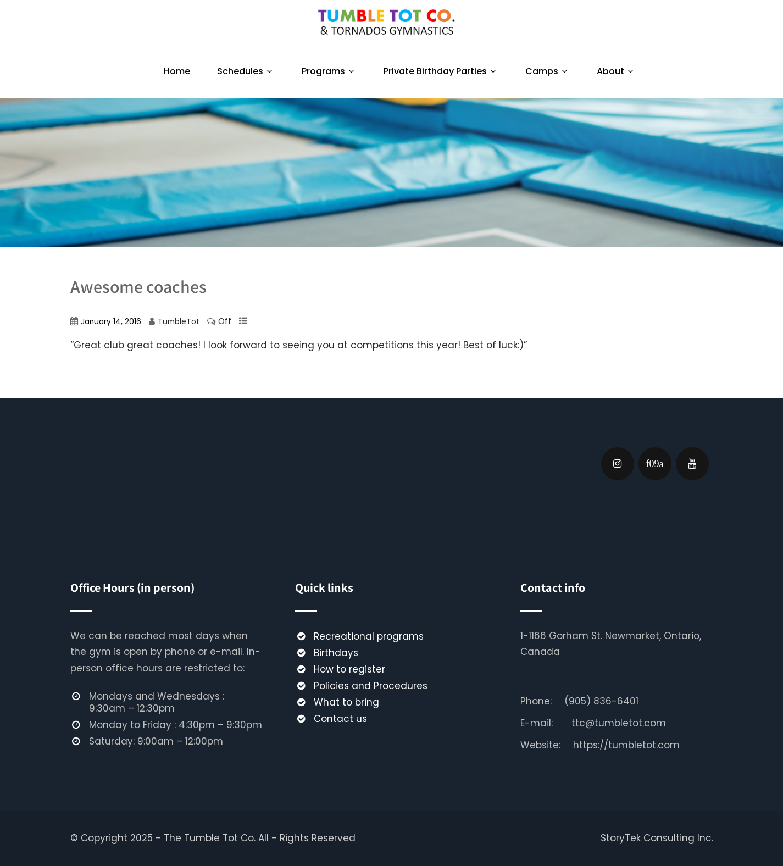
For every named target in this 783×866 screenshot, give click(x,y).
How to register (349, 669)
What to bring (346, 702)
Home (177, 71)
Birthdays (336, 652)
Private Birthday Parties (441, 71)
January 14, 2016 (111, 322)
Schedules (246, 71)
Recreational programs (369, 636)
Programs (329, 71)
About (616, 71)
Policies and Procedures (370, 685)
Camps (547, 71)
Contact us (340, 718)
